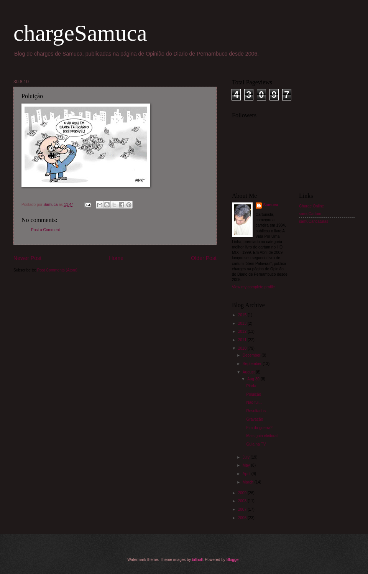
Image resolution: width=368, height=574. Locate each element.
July (247, 457)
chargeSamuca (80, 33)
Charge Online (311, 206)
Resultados (256, 411)
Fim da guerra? (259, 428)
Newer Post (27, 258)
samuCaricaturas (313, 221)
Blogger (233, 560)
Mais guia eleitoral (261, 436)
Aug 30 (254, 379)
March (249, 482)
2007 (243, 509)
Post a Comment (45, 230)
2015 (243, 315)
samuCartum (310, 214)
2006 (243, 518)
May (247, 465)
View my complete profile (253, 287)
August (249, 372)
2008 (243, 501)
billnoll (197, 560)
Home (116, 258)
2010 (243, 348)
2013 (243, 323)
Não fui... (253, 402)
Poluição (253, 394)
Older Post (204, 258)
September (253, 364)
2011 (243, 340)
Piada (251, 386)
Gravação (254, 419)
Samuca (270, 205)
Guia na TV (256, 444)
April (247, 474)
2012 (243, 331)
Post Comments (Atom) (57, 270)
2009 (243, 493)
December (252, 355)
